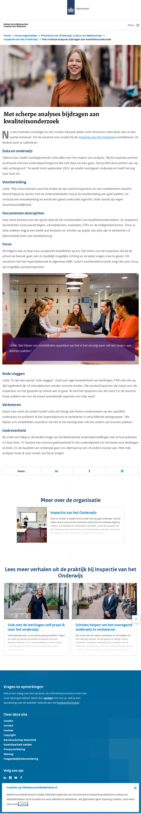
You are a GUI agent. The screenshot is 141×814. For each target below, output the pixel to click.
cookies (23, 804)
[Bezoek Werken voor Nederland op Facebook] (21, 777)
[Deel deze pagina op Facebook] (89, 471)
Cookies (8, 730)
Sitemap (9, 754)
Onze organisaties (26, 35)
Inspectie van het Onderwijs (21, 39)
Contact (8, 725)
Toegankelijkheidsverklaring (21, 758)
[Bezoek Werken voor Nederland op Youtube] (15, 777)
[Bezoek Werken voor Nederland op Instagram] (10, 777)
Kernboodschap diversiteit (20, 740)
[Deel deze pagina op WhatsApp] (122, 471)
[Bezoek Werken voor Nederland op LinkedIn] (5, 777)
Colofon (8, 721)
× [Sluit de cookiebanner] (135, 788)
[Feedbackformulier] (68, 702)
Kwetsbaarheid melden (18, 744)
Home (7, 35)
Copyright (10, 735)
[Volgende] (136, 619)
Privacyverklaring (14, 749)
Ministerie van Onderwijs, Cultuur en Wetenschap (71, 35)
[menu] (133, 25)
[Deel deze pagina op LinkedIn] (56, 471)
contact (48, 698)
